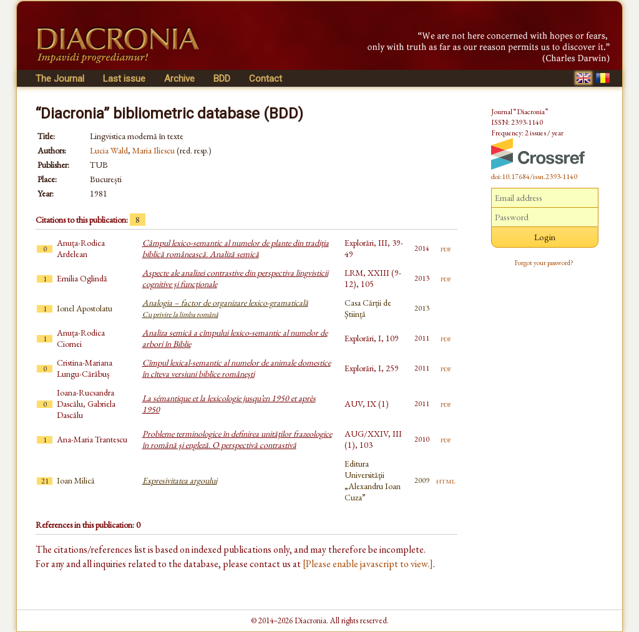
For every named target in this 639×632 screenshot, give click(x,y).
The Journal (60, 78)
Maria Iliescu (153, 150)
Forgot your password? (544, 262)
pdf (446, 248)
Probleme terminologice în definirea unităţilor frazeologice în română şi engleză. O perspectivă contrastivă (237, 439)
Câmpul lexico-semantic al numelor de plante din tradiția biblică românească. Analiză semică (235, 248)
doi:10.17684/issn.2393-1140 (534, 176)
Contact (265, 78)
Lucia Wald (109, 150)
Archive (179, 78)
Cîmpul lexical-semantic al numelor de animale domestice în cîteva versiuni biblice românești (236, 368)
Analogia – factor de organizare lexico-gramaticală (225, 308)
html (446, 480)
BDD (221, 78)
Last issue (124, 78)
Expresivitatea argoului (179, 480)
